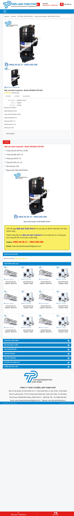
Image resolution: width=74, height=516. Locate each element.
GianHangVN (68, 403)
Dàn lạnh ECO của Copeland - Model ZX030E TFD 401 (28, 331)
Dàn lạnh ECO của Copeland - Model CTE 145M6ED (46, 283)
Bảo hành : (13, 105)
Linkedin (26, 96)
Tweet (17, 96)
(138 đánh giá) (15, 92)
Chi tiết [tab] (6, 142)
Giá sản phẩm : (10, 133)
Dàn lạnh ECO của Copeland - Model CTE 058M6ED (46, 331)
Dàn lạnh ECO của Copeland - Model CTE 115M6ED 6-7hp (11, 307)
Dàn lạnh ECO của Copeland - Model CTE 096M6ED (46, 307)
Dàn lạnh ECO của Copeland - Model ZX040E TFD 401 (63, 307)
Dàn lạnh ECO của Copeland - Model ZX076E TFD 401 (28, 283)
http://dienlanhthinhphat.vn (57, 400)
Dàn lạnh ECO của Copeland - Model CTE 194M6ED (11, 283)
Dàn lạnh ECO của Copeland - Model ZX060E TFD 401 (63, 283)
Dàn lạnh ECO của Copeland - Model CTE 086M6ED (11, 331)
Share (8, 96)
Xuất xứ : (13, 102)
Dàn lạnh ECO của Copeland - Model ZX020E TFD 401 (63, 331)
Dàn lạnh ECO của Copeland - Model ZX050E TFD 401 (28, 307)
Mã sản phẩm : (12, 100)
